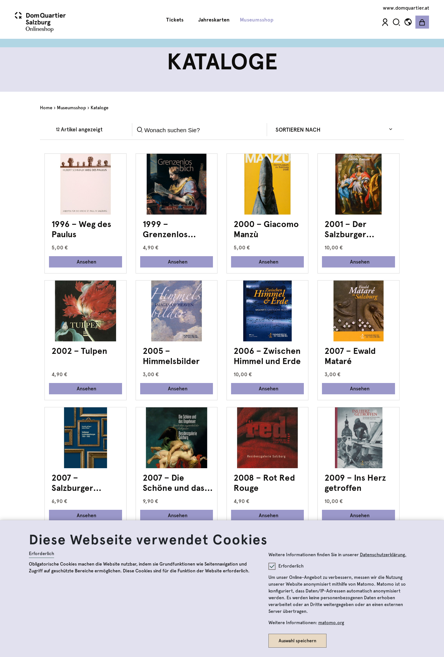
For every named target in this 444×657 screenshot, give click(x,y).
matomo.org (331, 622)
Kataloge (99, 107)
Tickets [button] (177, 20)
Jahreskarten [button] (214, 20)
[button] (396, 22)
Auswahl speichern (297, 640)
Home (46, 107)
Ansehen (86, 262)
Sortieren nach (298, 129)
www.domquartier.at (406, 8)
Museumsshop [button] (259, 20)
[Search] (203, 130)
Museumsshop (71, 107)
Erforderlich (41, 553)
